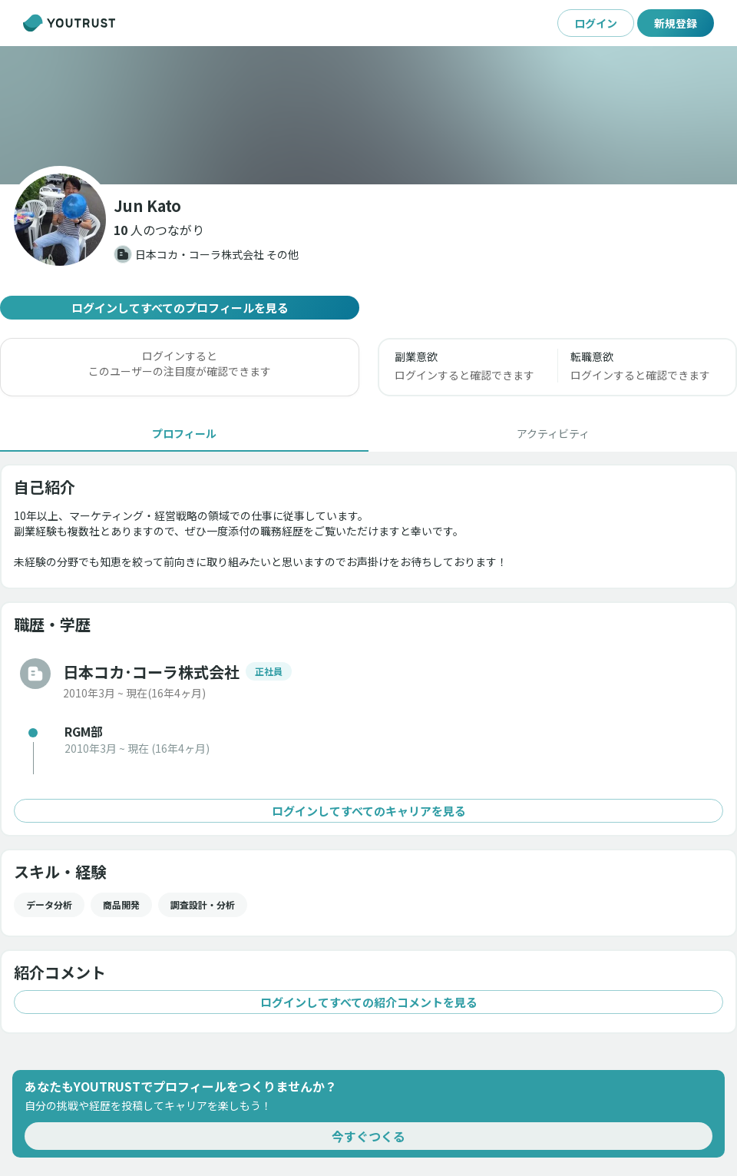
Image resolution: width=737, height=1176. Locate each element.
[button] (159, 229)
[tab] (184, 433)
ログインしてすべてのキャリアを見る (368, 811)
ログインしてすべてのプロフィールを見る (179, 308)
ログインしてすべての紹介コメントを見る (368, 1002)
